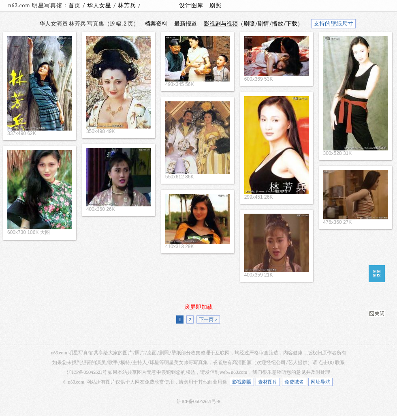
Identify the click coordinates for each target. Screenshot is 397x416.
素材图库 (267, 382)
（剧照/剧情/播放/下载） (253, 23)
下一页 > (208, 319)
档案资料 (156, 23)
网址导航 (320, 382)
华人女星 (100, 5)
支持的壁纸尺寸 (333, 23)
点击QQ (326, 362)
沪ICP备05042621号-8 (198, 401)
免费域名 (294, 382)
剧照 (215, 5)
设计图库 (191, 5)
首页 (74, 5)
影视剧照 (242, 382)
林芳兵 (128, 5)
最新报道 (185, 23)
